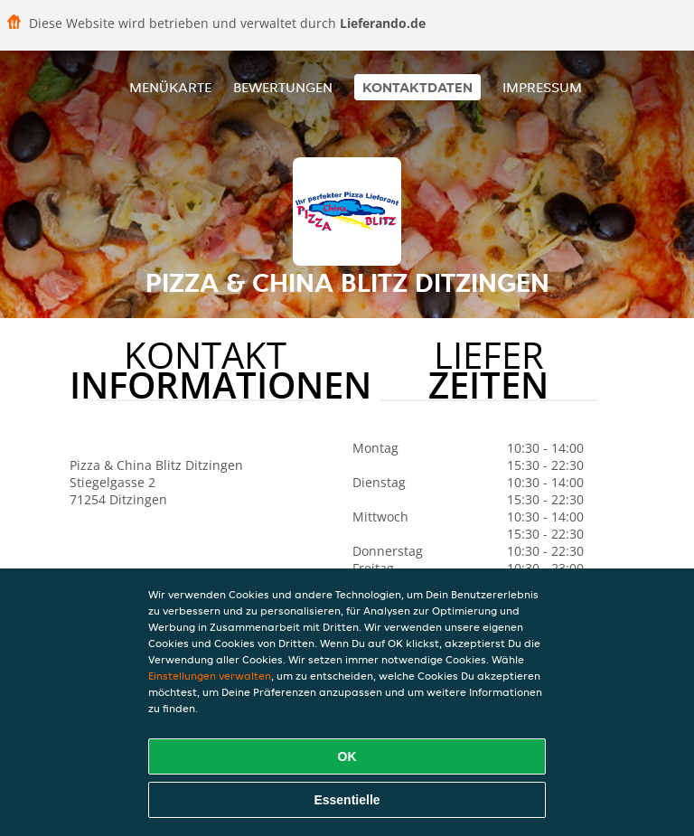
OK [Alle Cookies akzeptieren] (347, 756)
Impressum (542, 87)
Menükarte (170, 87)
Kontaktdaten (417, 87)
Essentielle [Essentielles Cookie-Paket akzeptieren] (347, 800)
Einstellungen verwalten (209, 675)
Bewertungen (283, 87)
